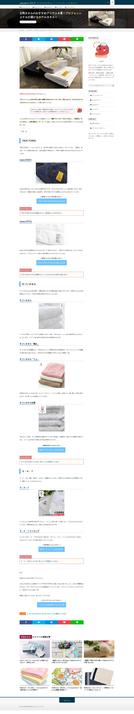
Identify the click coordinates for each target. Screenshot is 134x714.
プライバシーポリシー (97, 130)
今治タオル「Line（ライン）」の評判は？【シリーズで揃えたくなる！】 (99, 692)
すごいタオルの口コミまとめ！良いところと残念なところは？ (40, 464)
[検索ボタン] (113, 88)
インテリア (61, 8)
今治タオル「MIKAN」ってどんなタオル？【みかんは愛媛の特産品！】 (66, 692)
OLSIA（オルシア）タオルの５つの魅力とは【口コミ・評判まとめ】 (35, 664)
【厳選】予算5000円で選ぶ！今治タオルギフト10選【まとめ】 (98, 664)
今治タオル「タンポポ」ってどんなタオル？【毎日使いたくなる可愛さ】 (34, 692)
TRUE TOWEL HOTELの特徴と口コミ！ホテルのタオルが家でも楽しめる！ (44, 277)
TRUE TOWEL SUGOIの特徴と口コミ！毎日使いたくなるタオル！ (41, 216)
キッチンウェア (73, 8)
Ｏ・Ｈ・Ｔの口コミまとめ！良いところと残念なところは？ (39, 564)
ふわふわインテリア (38, 710)
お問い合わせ (94, 126)
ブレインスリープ (25, 8)
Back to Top (67, 704)
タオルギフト (50, 8)
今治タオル (32, 24)
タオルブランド (38, 8)
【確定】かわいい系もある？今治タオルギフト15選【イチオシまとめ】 (67, 664)
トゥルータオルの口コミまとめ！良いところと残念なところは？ (47, 616)
